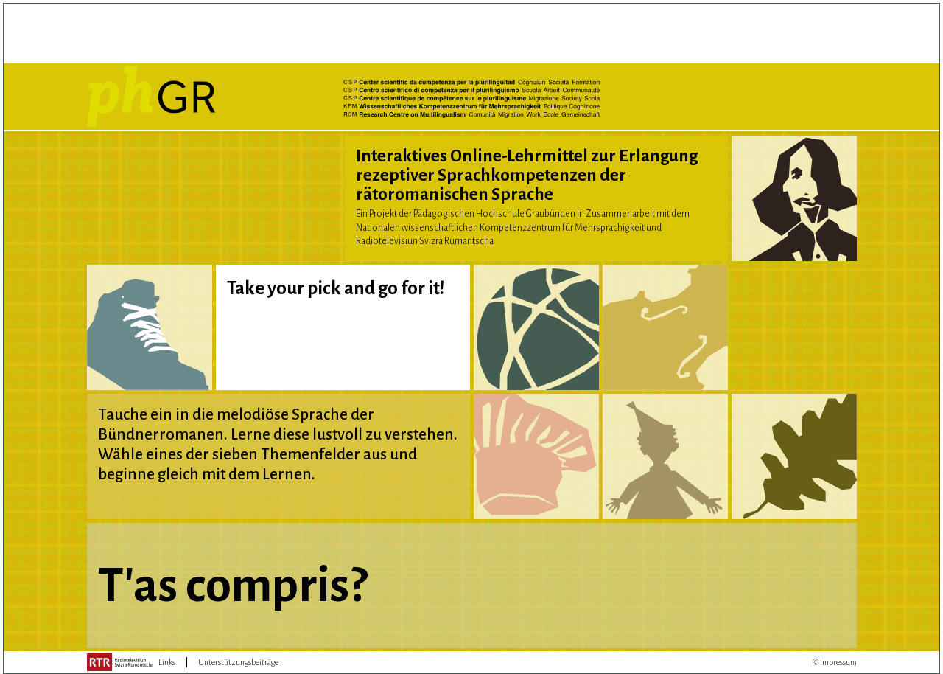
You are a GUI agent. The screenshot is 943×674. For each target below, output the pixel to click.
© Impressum (835, 662)
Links (166, 662)
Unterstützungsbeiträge (238, 662)
